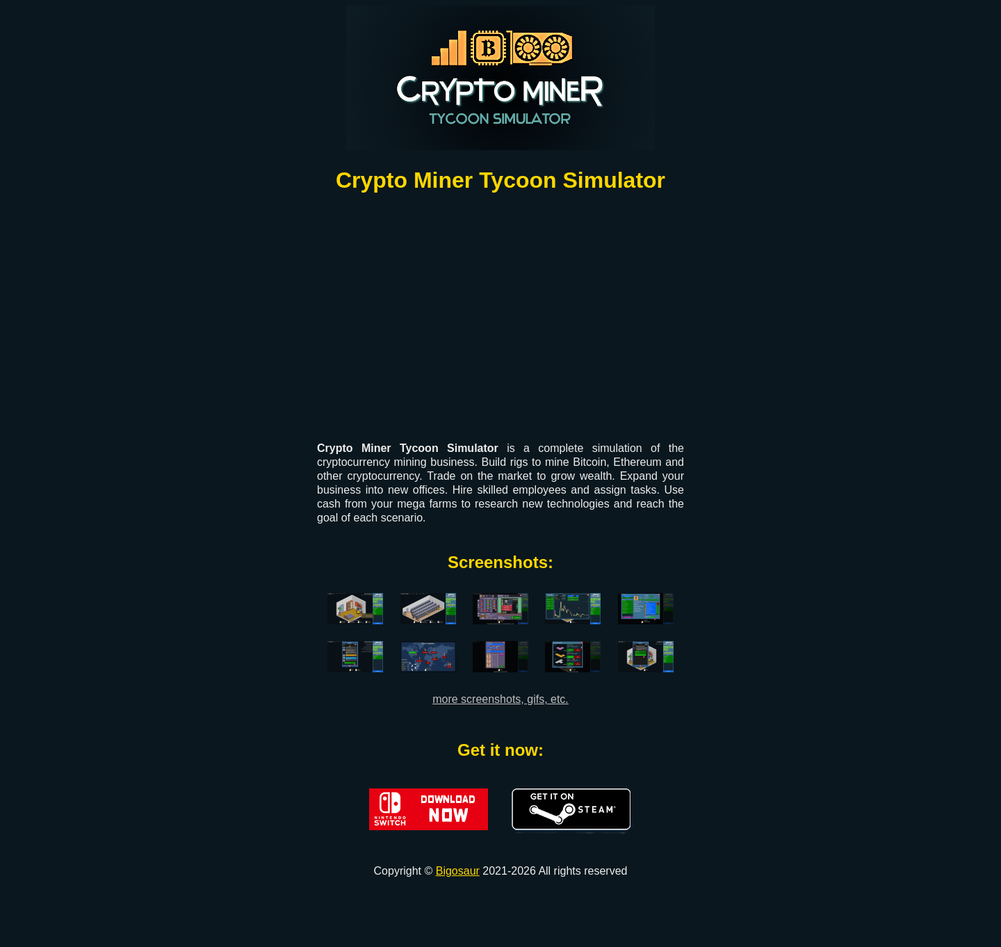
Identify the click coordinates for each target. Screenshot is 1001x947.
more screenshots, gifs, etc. (500, 699)
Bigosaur (458, 871)
